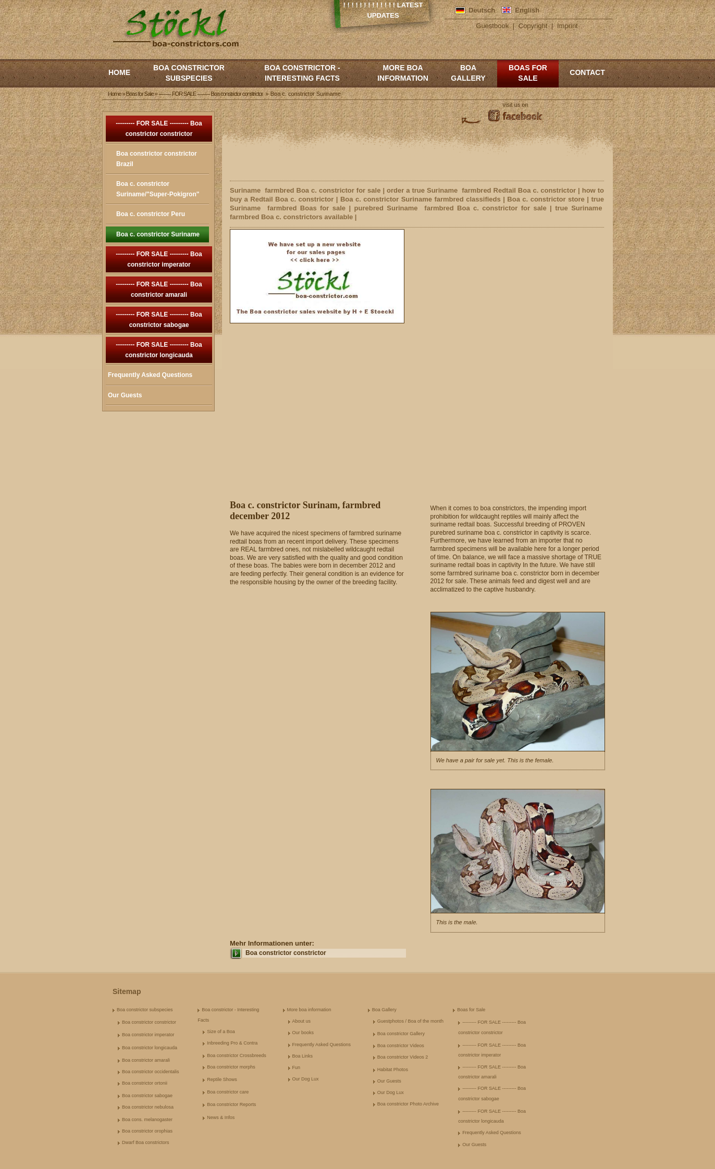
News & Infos (221, 1117)
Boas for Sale (528, 73)
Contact (587, 72)
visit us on (515, 105)
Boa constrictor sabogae (147, 1095)
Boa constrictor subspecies (189, 73)
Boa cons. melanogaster (147, 1119)
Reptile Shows (222, 1079)
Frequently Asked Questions (150, 375)
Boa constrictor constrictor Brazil (156, 159)
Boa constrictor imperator (148, 1034)
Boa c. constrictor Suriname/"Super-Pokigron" (157, 189)
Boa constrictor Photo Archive (408, 1104)
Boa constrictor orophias (147, 1131)
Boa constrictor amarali (146, 1060)
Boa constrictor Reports (231, 1104)
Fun (296, 1067)
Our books (303, 1032)
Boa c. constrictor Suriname (158, 234)
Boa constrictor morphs (231, 1067)
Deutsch (482, 10)
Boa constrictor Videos (400, 1045)
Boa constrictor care (228, 1092)
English (527, 10)
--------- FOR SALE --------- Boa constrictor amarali (159, 289)
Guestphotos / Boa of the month (410, 1021)
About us (301, 1021)
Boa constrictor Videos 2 (402, 1057)
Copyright (533, 26)
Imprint (567, 26)
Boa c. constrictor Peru (150, 214)
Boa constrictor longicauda (149, 1047)
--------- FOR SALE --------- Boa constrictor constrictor (159, 128)
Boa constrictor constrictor (285, 953)
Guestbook (492, 26)
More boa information (402, 73)
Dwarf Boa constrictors (145, 1142)
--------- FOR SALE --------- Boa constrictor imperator (159, 259)
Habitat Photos (392, 1069)
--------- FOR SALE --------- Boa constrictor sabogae (159, 320)
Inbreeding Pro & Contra (232, 1043)
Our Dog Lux (305, 1079)
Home (119, 72)
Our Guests (125, 395)
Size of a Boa (221, 1031)
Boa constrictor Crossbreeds (236, 1055)
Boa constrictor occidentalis (150, 1071)
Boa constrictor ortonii (144, 1083)
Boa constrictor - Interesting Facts (302, 73)
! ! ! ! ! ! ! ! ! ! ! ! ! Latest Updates (383, 10)
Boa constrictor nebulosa (148, 1107)
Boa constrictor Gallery (401, 1033)
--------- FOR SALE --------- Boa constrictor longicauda (159, 350)
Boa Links (302, 1056)
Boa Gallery (468, 73)
